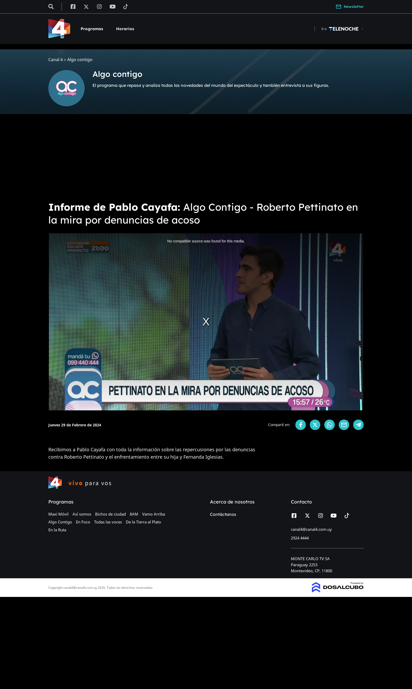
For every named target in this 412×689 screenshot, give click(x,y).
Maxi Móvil (58, 514)
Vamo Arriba (153, 514)
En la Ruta (57, 529)
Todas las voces (108, 521)
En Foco (83, 521)
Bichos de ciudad (110, 514)
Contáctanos (223, 514)
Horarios (125, 28)
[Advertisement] (206, 157)
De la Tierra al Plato (143, 521)
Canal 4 (55, 59)
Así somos (82, 514)
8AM (134, 514)
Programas (92, 28)
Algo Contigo (60, 521)
